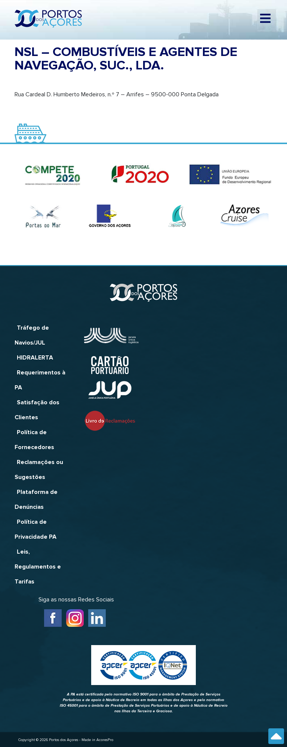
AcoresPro (104, 740)
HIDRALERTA (35, 357)
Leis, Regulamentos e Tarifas (38, 566)
